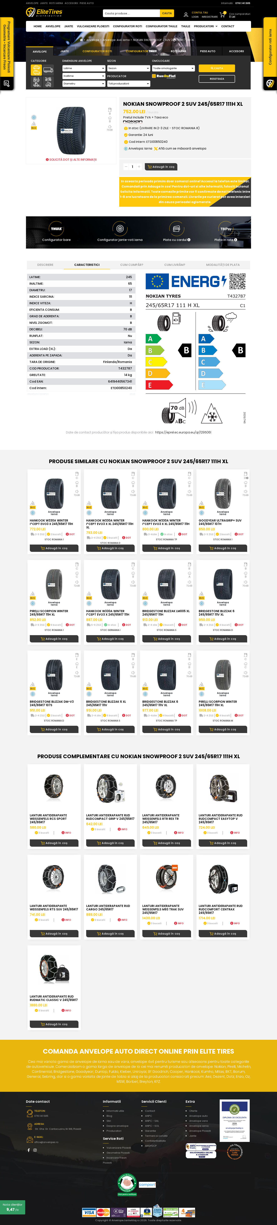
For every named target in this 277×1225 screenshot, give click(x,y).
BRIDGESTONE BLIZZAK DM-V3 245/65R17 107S (52, 703)
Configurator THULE (161, 26)
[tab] (39, 51)
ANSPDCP (151, 1146)
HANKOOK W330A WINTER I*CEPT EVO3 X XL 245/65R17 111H (165, 522)
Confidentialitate (155, 1141)
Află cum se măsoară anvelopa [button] (180, 148)
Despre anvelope (117, 1126)
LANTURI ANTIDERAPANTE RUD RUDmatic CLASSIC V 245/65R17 (54, 998)
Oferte (193, 1111)
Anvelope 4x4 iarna (116, 40)
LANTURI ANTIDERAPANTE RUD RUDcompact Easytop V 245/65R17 (221, 818)
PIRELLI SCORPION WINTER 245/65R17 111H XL (49, 613)
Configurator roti (127, 26)
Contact (227, 26)
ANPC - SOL (152, 1126)
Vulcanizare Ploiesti (93, 26)
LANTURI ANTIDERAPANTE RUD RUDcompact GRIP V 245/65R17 (110, 817)
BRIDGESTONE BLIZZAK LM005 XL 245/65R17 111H (166, 613)
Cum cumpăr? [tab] (131, 265)
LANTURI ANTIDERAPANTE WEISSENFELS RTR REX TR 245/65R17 (160, 818)
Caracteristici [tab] (86, 265)
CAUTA (167, 13)
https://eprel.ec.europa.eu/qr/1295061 (183, 432)
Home (38, 26)
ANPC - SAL (152, 1121)
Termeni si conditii (156, 1136)
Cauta (217, 68)
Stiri (109, 1121)
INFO (66, 832)
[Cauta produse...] (131, 13)
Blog (109, 1116)
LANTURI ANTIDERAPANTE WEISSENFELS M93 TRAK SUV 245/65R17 (163, 909)
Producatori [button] (206, 26)
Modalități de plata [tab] (223, 265)
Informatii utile (115, 1111)
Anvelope (53, 26)
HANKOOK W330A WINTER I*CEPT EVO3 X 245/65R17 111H (51, 522)
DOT (70, 534)
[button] (176, 232)
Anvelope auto (198, 1116)
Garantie (150, 1131)
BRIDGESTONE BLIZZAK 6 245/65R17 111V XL (216, 613)
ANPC (148, 1116)
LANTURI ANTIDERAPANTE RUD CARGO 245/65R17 (108, 907)
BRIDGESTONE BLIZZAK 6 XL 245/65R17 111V (106, 703)
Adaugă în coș (161, 167)
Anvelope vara (198, 1121)
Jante (68, 26)
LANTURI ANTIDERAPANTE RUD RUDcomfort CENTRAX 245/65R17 (221, 909)
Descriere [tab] (45, 265)
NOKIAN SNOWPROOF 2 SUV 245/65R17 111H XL (163, 40)
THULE (185, 26)
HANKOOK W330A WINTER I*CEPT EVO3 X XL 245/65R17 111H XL (109, 523)
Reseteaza (217, 79)
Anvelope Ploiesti (200, 1131)
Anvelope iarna (199, 1126)
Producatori (114, 1131)
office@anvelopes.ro (46, 1142)
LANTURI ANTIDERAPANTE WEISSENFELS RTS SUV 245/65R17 (54, 907)
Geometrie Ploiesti (118, 1153)
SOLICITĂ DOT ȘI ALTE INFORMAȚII (71, 160)
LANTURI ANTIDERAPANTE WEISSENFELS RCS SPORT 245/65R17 (48, 818)
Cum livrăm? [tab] (174, 265)
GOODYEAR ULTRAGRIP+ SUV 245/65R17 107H (220, 522)
